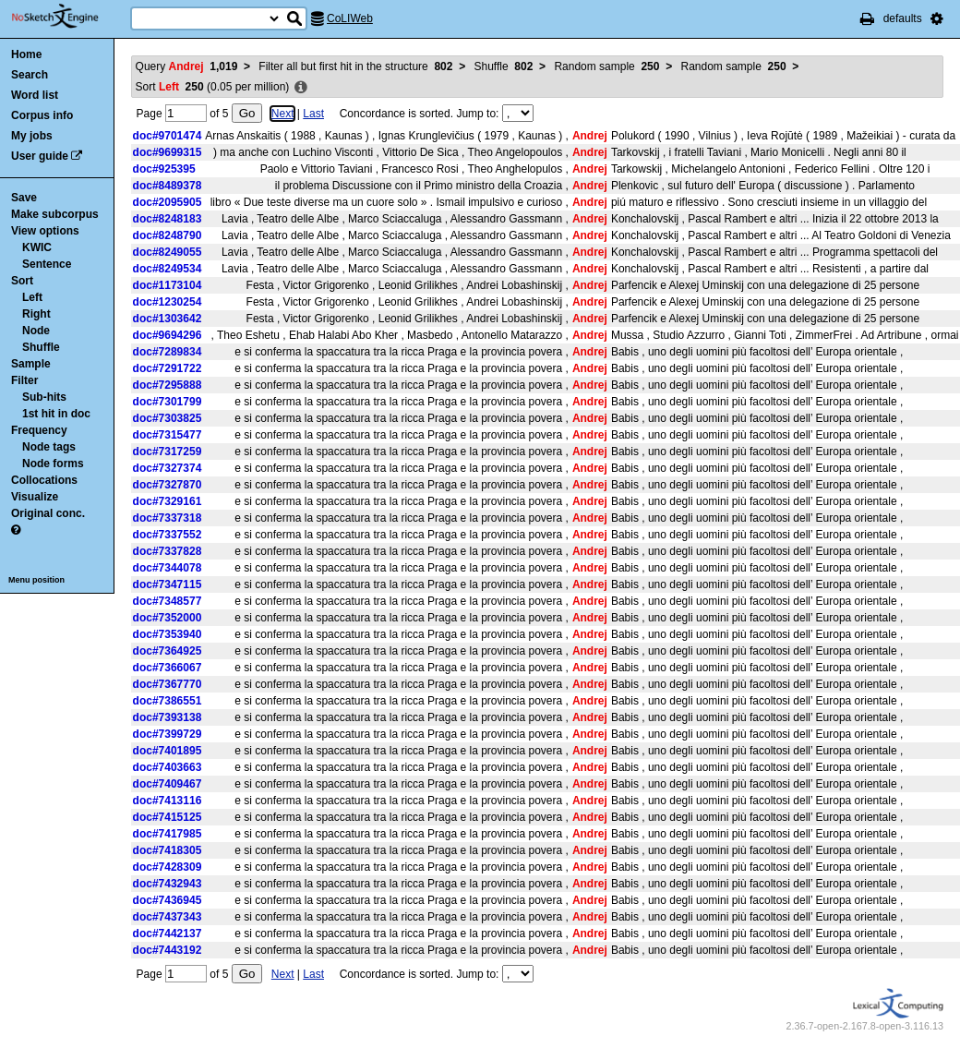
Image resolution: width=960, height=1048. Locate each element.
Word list (34, 95)
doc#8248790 (167, 235)
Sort (22, 280)
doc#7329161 (167, 501)
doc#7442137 (167, 933)
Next (282, 113)
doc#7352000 (167, 617)
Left (32, 297)
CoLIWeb (350, 18)
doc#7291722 (167, 368)
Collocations (44, 480)
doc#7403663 (167, 767)
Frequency (39, 430)
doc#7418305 (167, 850)
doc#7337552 (167, 534)
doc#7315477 (167, 434)
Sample (31, 363)
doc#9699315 (167, 152)
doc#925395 (164, 169)
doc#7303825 (167, 418)
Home (26, 54)
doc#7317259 (167, 451)
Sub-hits (44, 397)
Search (29, 74)
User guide (39, 156)
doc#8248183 (167, 218)
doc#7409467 (167, 783)
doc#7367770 (167, 684)
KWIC (37, 247)
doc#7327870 (167, 484)
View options (45, 230)
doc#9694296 (167, 335)
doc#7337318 (167, 518)
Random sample (606, 66)
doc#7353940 (167, 634)
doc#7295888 (167, 385)
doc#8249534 (167, 268)
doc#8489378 (167, 185)
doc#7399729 (167, 734)
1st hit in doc (56, 413)
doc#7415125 (167, 817)
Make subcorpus (55, 214)
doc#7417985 (167, 833)
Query (187, 66)
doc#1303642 (167, 318)
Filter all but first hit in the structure (355, 66)
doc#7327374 (167, 468)
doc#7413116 (167, 800)
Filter (24, 380)
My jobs (32, 135)
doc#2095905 (167, 202)
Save (24, 197)
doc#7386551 (167, 700)
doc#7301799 (167, 401)
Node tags (49, 446)
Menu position (36, 579)
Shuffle (41, 347)
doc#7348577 (167, 601)
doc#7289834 (167, 351)
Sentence (46, 264)
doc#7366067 (167, 667)
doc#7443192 (167, 950)
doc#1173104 (167, 285)
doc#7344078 (167, 567)
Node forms (53, 463)
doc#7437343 (167, 916)
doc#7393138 (167, 717)
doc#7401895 (167, 750)
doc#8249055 (167, 252)
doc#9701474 (167, 135)
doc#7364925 (167, 650)
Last (313, 113)
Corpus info (42, 115)
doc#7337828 (167, 551)
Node (36, 330)
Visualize (34, 496)
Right (36, 313)
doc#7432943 (167, 883)
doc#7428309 (167, 867)
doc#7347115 (167, 584)
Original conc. (48, 513)
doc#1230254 (167, 301)
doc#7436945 (167, 900)
